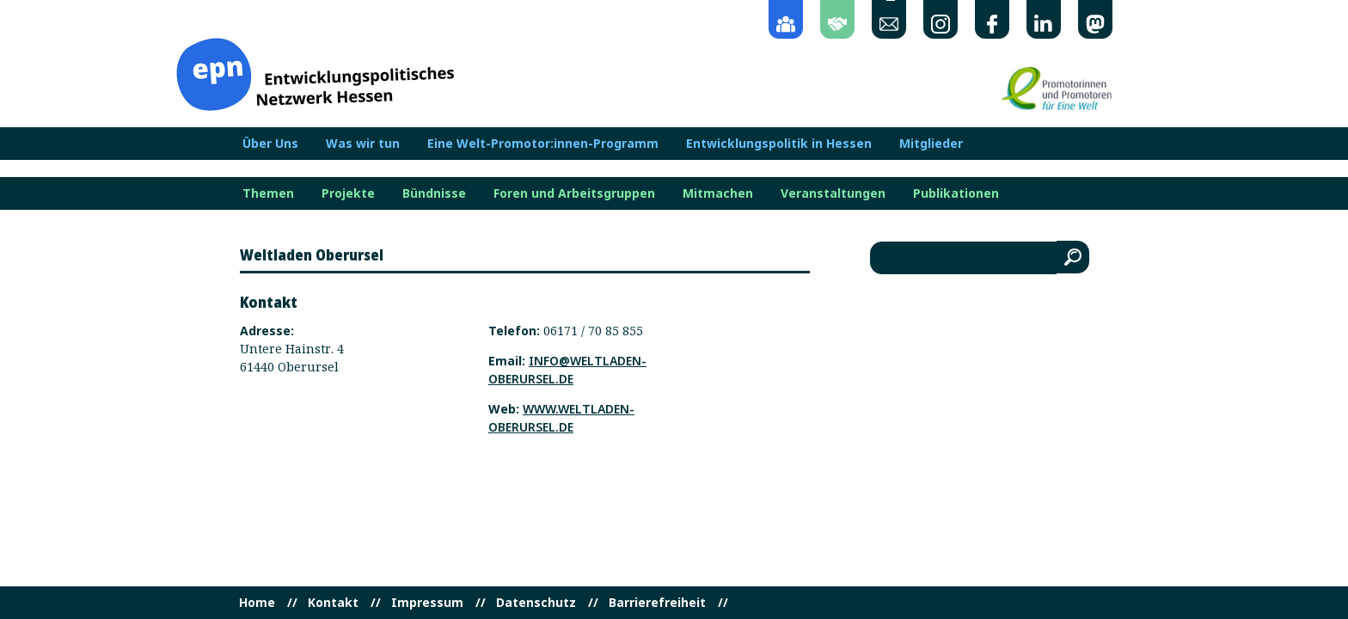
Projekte (348, 193)
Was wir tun (363, 144)
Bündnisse (434, 193)
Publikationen (956, 193)
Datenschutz (536, 603)
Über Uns (270, 144)
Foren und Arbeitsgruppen (574, 193)
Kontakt (333, 603)
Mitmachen (718, 193)
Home (257, 603)
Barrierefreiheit (657, 603)
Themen (268, 193)
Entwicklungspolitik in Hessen (779, 144)
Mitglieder (931, 144)
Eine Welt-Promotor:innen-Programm (543, 144)
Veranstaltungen (833, 193)
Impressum (427, 603)
